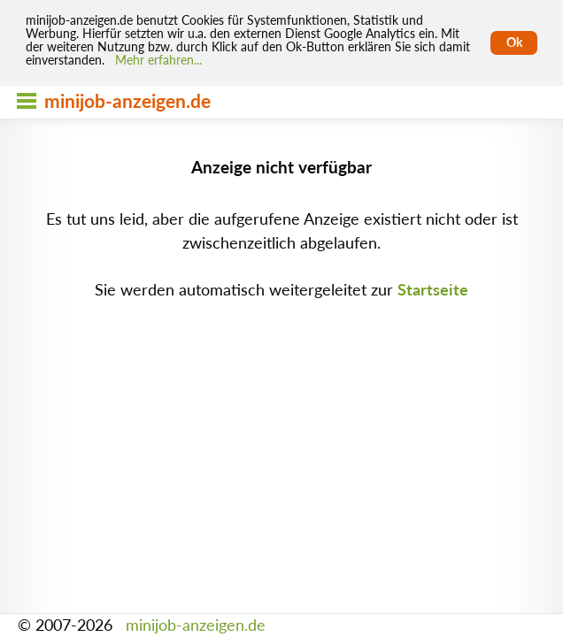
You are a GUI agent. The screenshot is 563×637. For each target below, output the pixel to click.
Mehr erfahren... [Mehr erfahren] (158, 60)
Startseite (432, 289)
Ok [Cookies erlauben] (514, 42)
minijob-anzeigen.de (196, 625)
